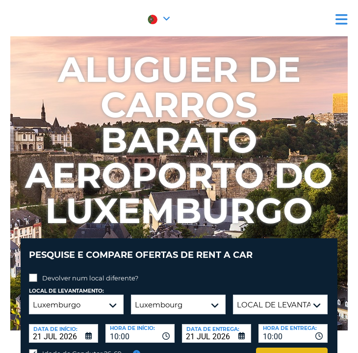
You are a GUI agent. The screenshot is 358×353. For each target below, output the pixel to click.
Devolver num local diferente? (90, 278)
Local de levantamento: (66, 291)
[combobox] (140, 333)
